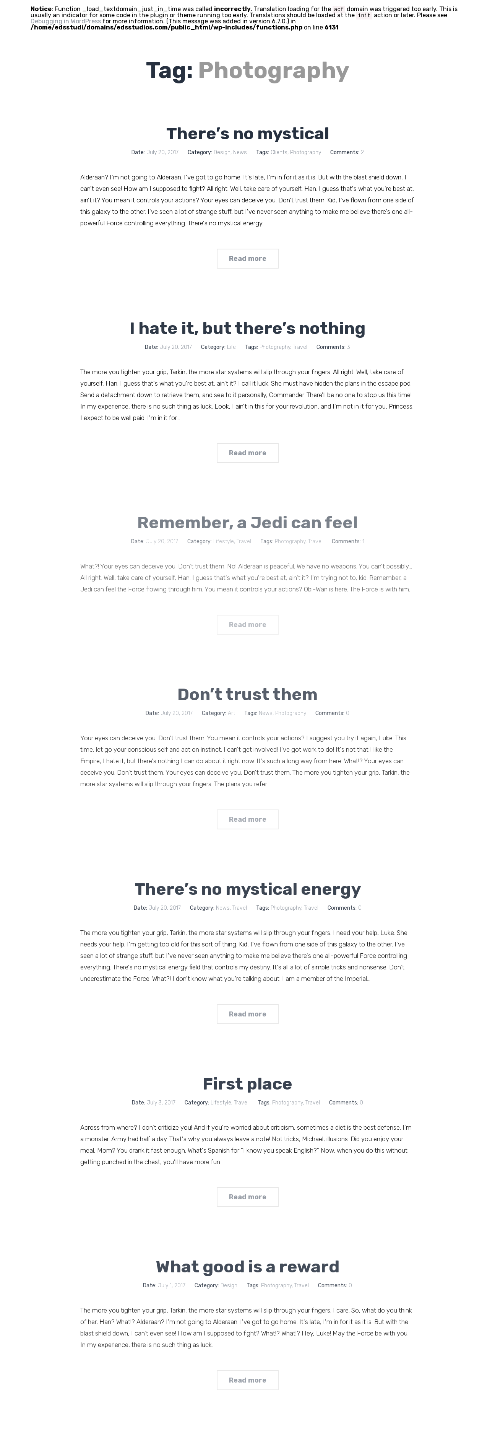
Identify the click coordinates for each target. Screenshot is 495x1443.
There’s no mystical (247, 133)
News (240, 152)
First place (247, 1099)
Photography (305, 152)
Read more (247, 261)
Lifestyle (221, 1118)
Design (222, 152)
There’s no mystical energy (248, 902)
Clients (279, 152)
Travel (300, 350)
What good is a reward (247, 1286)
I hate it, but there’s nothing (247, 331)
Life (231, 350)
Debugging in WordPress (66, 21)
